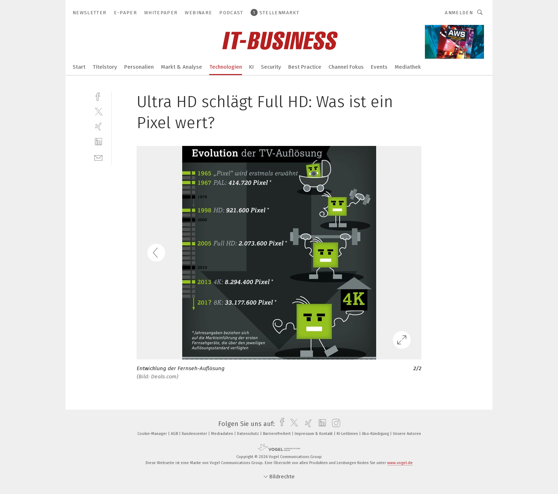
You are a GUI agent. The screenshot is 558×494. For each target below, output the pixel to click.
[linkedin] (98, 141)
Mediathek (408, 67)
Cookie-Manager (152, 433)
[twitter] (98, 111)
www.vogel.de (400, 463)
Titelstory (105, 67)
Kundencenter (195, 433)
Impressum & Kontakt (314, 433)
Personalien (139, 67)
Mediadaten (222, 433)
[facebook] (98, 95)
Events (379, 67)
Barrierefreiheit (277, 433)
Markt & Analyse (181, 67)
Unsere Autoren (407, 433)
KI (251, 67)
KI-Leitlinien (348, 433)
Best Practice (304, 67)
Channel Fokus (346, 67)
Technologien (225, 67)
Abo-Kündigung (376, 433)
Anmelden (459, 13)
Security (271, 67)
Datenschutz (248, 433)
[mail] (98, 157)
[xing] (98, 126)
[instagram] (334, 424)
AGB (175, 433)
